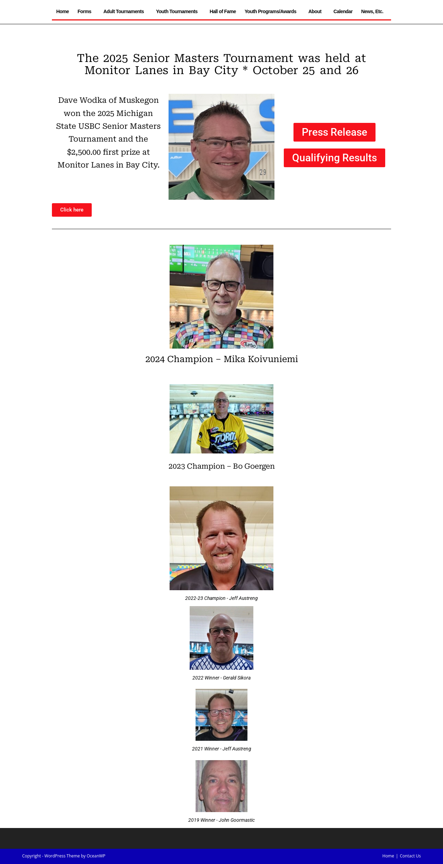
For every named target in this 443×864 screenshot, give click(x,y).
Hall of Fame (223, 11)
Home (62, 11)
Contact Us (410, 856)
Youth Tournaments (178, 11)
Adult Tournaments (125, 11)
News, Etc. (374, 11)
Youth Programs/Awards (272, 11)
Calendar (342, 11)
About (316, 11)
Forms (86, 11)
